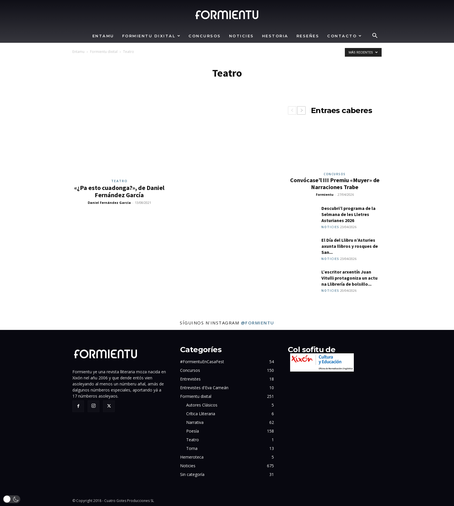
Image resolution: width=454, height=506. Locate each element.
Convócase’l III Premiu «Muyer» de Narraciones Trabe (335, 183)
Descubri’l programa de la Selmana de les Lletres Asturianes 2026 (348, 214)
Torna (191, 448)
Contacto (344, 36)
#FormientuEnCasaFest (202, 361)
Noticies (241, 36)
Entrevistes (190, 379)
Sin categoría (192, 474)
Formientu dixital (151, 36)
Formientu (325, 194)
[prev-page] (292, 110)
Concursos (204, 36)
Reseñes (307, 36)
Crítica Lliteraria (200, 413)
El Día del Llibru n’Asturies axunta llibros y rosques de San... (349, 246)
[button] (375, 36)
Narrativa (195, 422)
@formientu (257, 323)
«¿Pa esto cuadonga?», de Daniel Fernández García (119, 191)
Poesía (192, 431)
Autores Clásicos (201, 405)
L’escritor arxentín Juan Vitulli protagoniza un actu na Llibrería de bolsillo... (349, 278)
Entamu (103, 36)
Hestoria (275, 36)
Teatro (119, 181)
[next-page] (301, 110)
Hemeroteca (192, 457)
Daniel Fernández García (109, 202)
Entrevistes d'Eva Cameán (204, 387)
